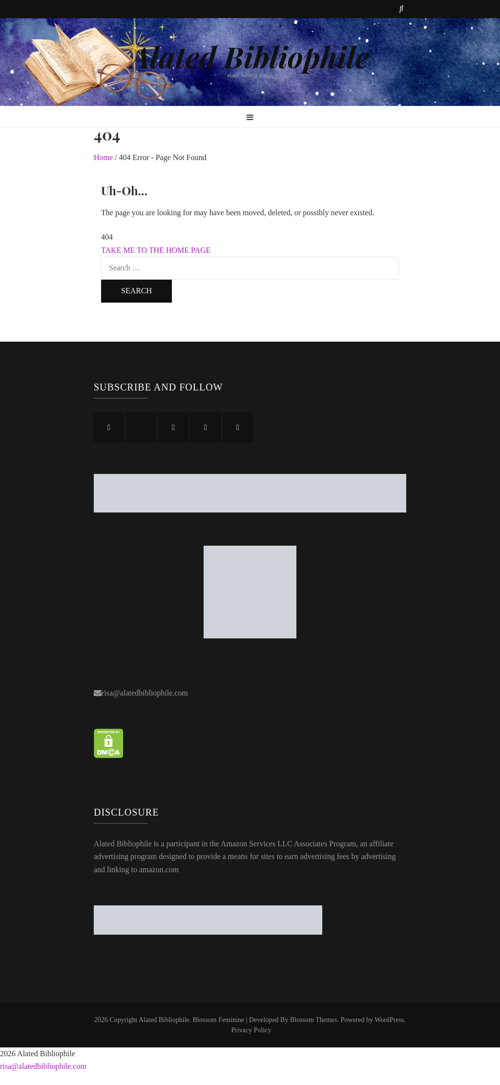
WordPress (389, 1020)
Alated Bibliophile (250, 56)
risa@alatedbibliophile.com (145, 693)
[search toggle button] (401, 9)
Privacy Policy (251, 1030)
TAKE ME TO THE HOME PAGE (155, 250)
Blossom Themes (313, 1020)
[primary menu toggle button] (250, 117)
